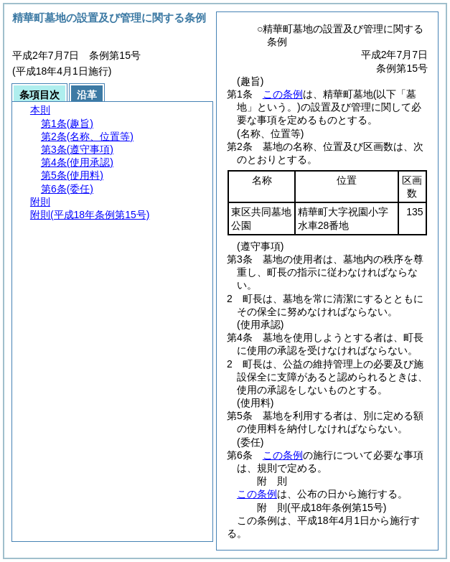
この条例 (283, 94)
